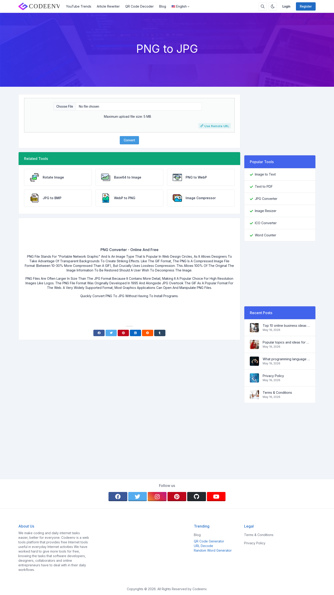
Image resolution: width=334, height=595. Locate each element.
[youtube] (216, 496)
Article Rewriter (108, 6)
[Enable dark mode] (273, 6)
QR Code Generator (209, 541)
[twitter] (137, 496)
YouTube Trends (78, 6)
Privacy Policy (273, 376)
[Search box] (263, 6)
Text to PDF (264, 186)
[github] (196, 496)
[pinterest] (176, 496)
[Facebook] (99, 333)
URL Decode (203, 546)
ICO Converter (266, 223)
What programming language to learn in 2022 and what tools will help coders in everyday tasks (286, 359)
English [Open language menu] (179, 6)
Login (286, 6)
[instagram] (157, 496)
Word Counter (265, 235)
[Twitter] (111, 333)
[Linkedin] (135, 333)
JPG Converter (266, 199)
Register (306, 6)
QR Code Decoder (139, 6)
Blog (162, 6)
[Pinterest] (123, 333)
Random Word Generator (213, 550)
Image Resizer (265, 211)
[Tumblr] (159, 333)
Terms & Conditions (277, 392)
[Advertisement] (129, 234)
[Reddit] (147, 333)
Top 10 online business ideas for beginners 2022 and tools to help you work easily (286, 325)
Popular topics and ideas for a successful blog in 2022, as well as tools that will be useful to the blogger (286, 342)
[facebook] (118, 496)
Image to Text (265, 174)
